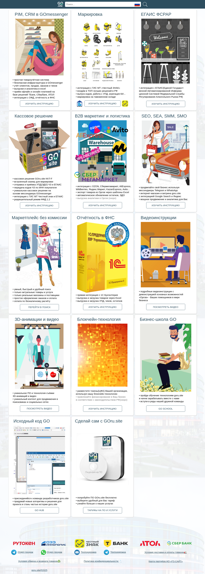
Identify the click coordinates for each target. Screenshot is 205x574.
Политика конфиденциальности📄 (102, 561)
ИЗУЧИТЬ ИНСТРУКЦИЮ (39, 103)
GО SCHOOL (166, 408)
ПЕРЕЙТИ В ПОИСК (39, 307)
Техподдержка (88, 552)
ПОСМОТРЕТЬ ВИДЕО (165, 307)
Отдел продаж (25, 552)
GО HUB (39, 510)
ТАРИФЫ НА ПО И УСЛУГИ (102, 510)
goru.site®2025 (39, 570)
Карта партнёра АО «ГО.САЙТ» (166, 561)
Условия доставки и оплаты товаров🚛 (166, 552)
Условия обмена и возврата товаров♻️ (39, 561)
